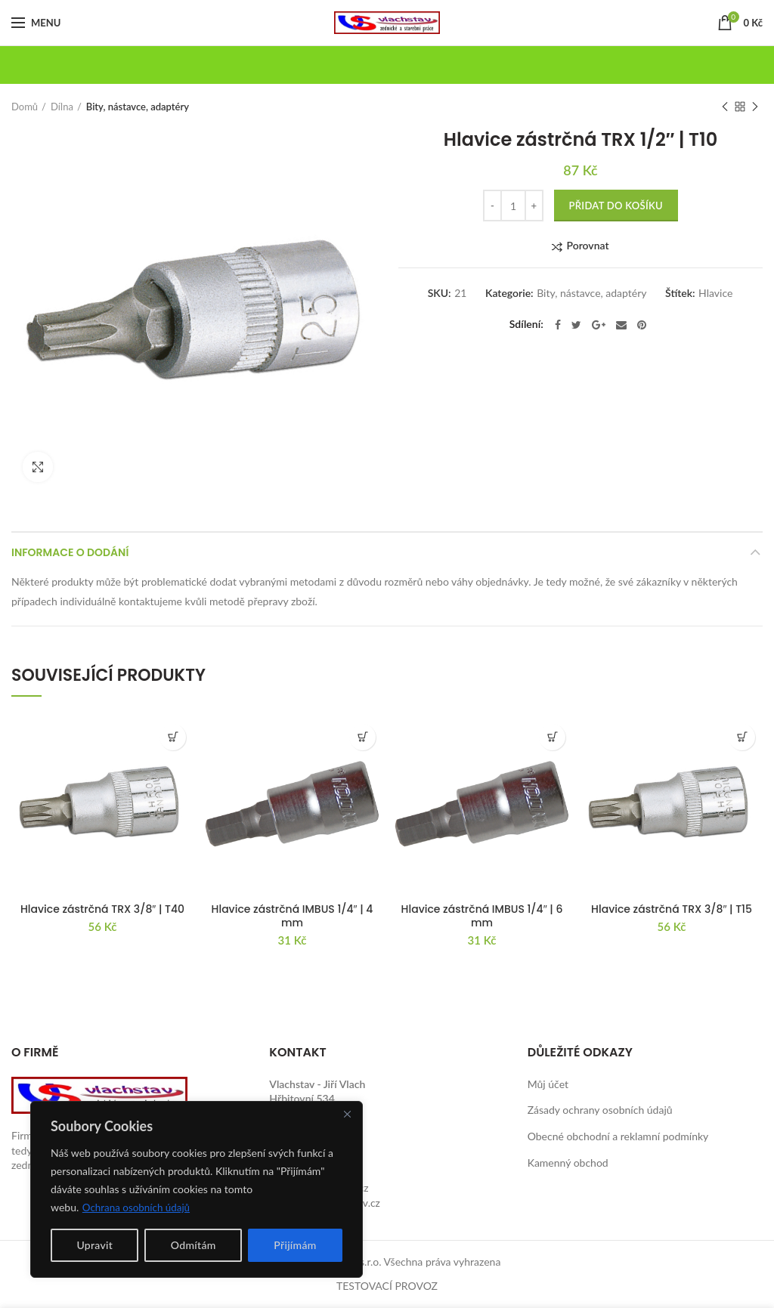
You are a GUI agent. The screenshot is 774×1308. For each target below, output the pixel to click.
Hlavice (715, 293)
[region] (196, 1189)
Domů (24, 106)
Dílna (62, 106)
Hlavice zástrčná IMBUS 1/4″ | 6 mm (482, 915)
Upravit (94, 1244)
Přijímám (295, 1244)
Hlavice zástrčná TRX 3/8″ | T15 (671, 909)
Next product (755, 107)
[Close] (347, 1114)
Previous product (724, 107)
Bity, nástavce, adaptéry (137, 106)
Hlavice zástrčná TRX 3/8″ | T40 (102, 909)
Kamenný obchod (568, 1162)
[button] (172, 737)
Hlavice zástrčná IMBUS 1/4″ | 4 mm (292, 915)
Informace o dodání (69, 552)
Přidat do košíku (616, 205)
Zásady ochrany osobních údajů (600, 1109)
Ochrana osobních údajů (138, 1207)
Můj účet (548, 1084)
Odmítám (193, 1244)
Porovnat (587, 246)
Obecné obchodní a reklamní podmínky (618, 1136)
